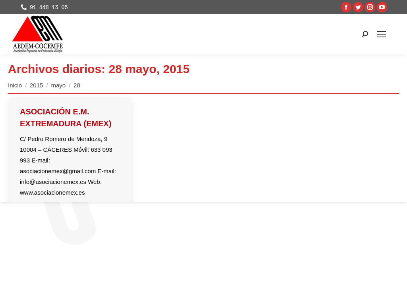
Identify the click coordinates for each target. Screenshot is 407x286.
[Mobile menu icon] (381, 34)
